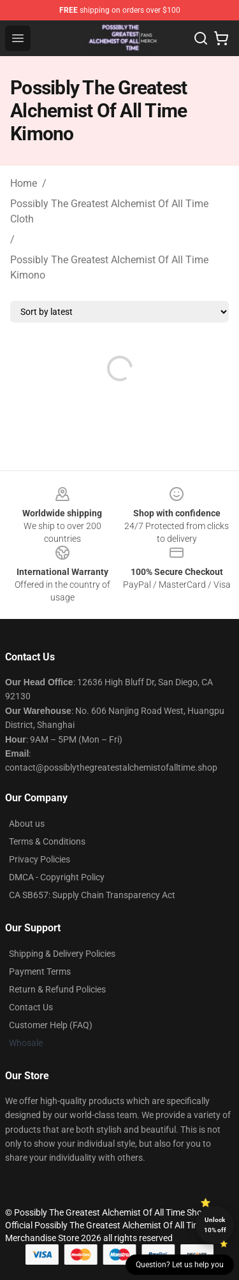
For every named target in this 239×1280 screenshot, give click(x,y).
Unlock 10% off (215, 1224)
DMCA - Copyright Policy (57, 877)
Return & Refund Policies (57, 989)
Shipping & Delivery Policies (62, 954)
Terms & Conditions (47, 841)
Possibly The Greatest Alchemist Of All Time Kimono (109, 267)
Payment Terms (40, 971)
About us (27, 823)
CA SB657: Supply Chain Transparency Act (92, 895)
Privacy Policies (39, 859)
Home (23, 183)
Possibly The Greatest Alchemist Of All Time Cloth (109, 211)
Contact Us (31, 1007)
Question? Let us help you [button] (180, 1264)
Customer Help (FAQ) (50, 1025)
